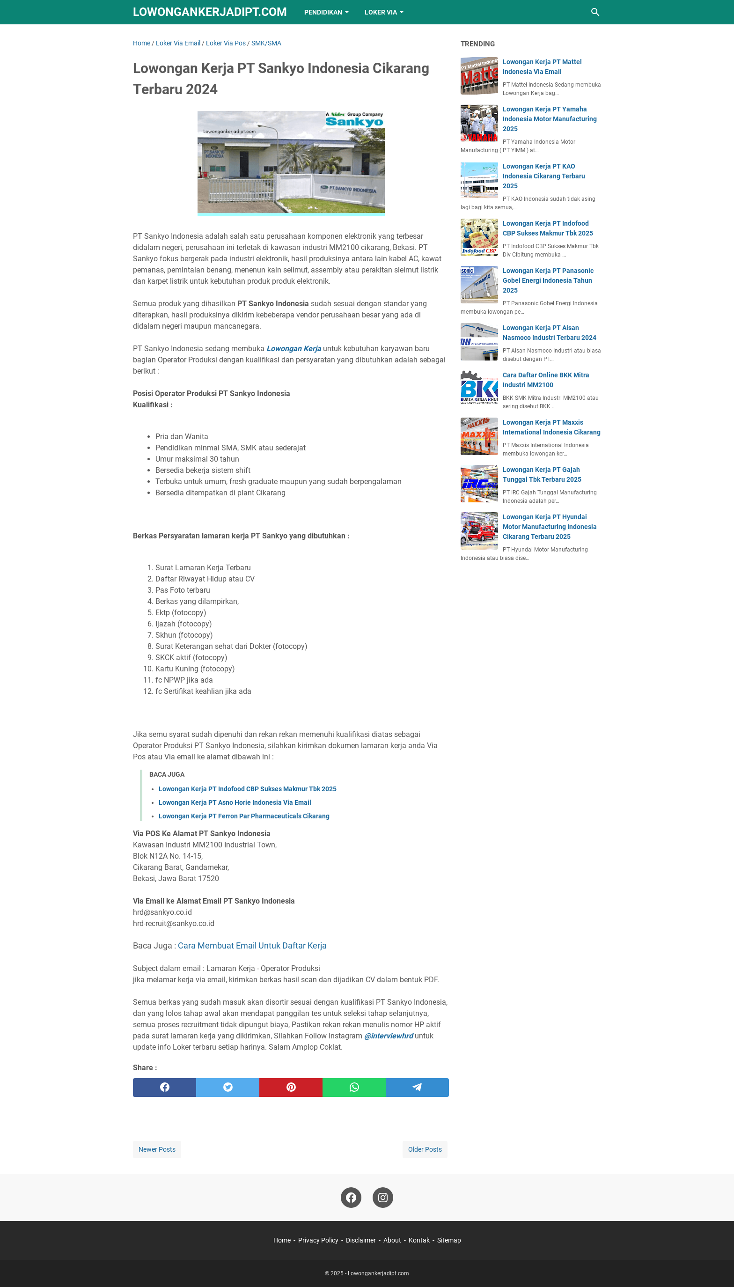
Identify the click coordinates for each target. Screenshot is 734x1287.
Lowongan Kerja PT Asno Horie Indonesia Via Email (235, 802)
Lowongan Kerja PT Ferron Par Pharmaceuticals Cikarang (244, 816)
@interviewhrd (388, 1035)
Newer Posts (157, 1149)
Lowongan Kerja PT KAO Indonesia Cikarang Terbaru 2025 (544, 176)
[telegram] (417, 1087)
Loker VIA (381, 12)
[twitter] (227, 1087)
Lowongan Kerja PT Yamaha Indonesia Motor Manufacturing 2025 (550, 118)
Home (282, 1240)
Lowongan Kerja (293, 348)
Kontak (419, 1240)
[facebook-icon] (351, 1197)
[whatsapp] (354, 1087)
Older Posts (425, 1149)
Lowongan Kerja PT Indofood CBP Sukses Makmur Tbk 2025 (248, 789)
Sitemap (449, 1240)
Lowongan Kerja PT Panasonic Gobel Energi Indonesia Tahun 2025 (548, 280)
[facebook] (164, 1087)
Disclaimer (361, 1240)
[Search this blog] (595, 12)
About (392, 1240)
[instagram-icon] (383, 1197)
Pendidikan (323, 12)
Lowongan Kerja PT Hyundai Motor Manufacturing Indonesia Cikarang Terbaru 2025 (550, 526)
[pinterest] (291, 1087)
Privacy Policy (318, 1240)
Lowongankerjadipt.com (210, 12)
